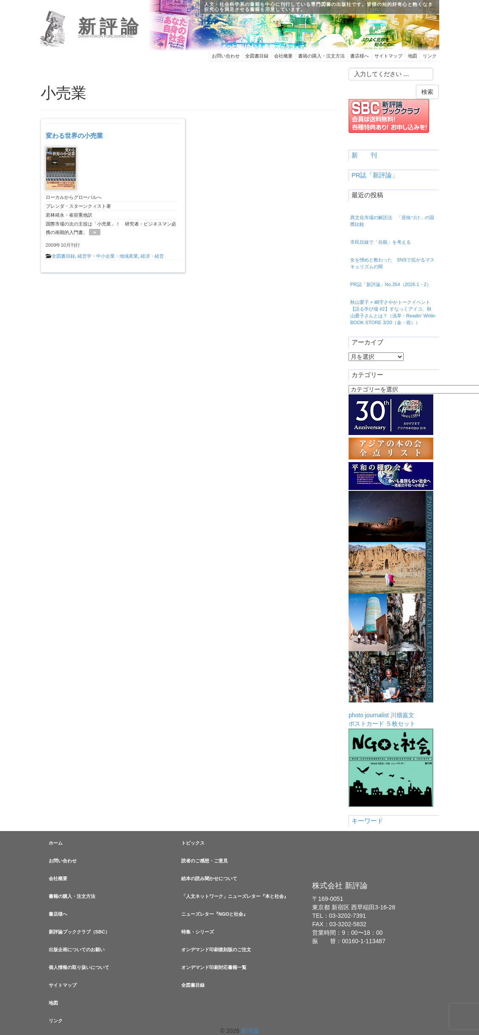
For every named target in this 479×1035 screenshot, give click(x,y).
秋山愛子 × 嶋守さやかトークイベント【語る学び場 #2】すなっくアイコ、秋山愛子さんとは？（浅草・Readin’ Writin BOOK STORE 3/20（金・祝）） (392, 312)
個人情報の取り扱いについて (79, 967)
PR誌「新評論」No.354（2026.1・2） (390, 284)
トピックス (193, 842)
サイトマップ (388, 55)
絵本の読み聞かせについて (209, 878)
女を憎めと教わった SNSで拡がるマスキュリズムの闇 (392, 263)
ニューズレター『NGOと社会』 (214, 914)
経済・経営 (152, 256)
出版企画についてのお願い (77, 949)
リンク (430, 55)
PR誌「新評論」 (375, 175)
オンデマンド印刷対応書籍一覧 (213, 967)
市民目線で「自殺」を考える (380, 242)
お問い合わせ (226, 55)
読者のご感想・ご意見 (204, 860)
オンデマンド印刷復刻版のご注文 (216, 949)
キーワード (367, 821)
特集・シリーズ (197, 931)
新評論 (110, 26)
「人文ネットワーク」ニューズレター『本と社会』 (234, 896)
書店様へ (359, 55)
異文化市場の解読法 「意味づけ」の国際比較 (392, 221)
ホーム (56, 842)
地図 (412, 55)
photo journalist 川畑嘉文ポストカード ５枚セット (391, 609)
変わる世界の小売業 (74, 135)
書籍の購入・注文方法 (321, 55)
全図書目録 (257, 55)
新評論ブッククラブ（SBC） (79, 931)
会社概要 (283, 55)
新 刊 (364, 155)
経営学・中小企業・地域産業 (108, 256)
